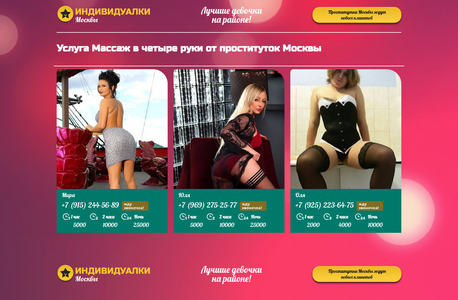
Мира (68, 195)
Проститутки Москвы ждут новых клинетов (357, 15)
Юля (184, 195)
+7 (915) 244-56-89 (105, 206)
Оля (300, 195)
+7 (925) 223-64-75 (339, 206)
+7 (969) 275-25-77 (222, 206)
